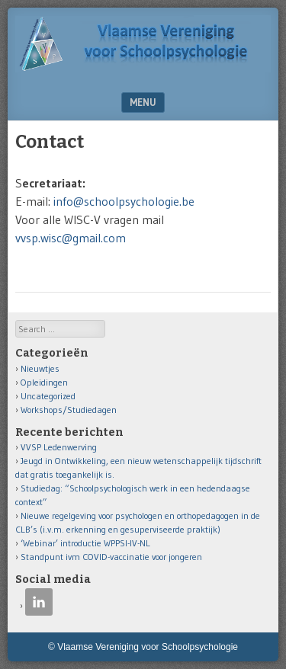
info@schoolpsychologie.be (123, 201)
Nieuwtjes (40, 368)
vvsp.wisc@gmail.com (70, 237)
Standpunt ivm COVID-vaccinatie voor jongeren (111, 556)
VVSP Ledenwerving (59, 447)
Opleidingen (44, 382)
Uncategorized (48, 396)
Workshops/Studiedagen (69, 409)
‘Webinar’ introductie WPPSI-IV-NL (85, 543)
